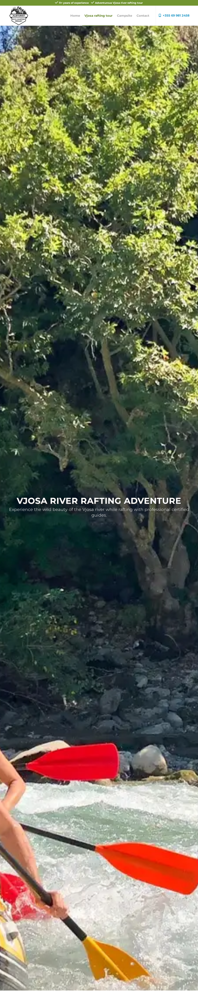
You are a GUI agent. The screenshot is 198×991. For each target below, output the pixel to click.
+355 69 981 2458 (174, 15)
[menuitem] (75, 16)
